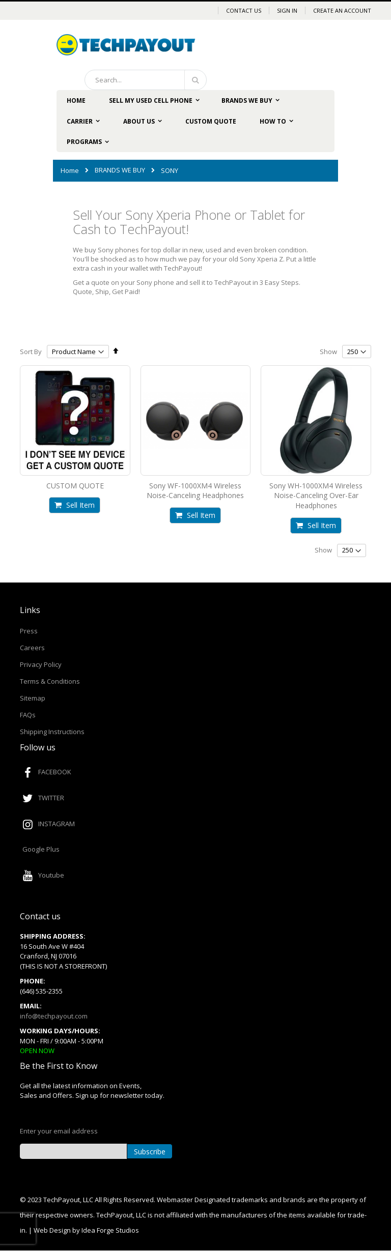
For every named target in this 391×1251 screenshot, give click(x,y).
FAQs (28, 714)
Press (29, 630)
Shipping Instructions (52, 731)
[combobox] (146, 80)
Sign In (287, 10)
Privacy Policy (41, 664)
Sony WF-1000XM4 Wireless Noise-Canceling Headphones (195, 491)
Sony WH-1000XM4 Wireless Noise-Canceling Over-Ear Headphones (315, 495)
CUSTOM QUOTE (75, 485)
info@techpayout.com (54, 1016)
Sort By (31, 351)
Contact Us (243, 10)
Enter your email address (59, 1131)
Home (70, 170)
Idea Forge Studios (110, 1230)
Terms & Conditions (50, 681)
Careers (32, 647)
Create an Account (342, 10)
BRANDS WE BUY (120, 170)
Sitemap (32, 698)
